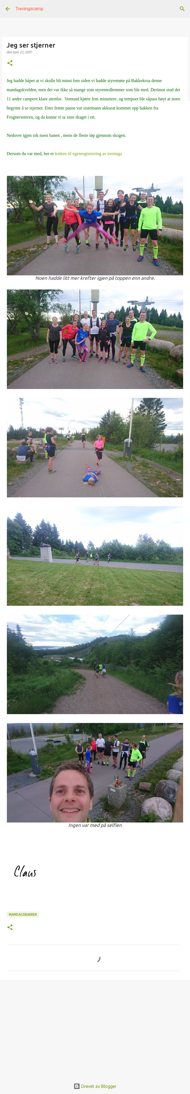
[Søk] (182, 8)
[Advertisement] (95, 1027)
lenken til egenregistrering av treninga (88, 153)
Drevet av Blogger (95, 1086)
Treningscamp (29, 8)
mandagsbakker (23, 914)
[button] (10, 63)
